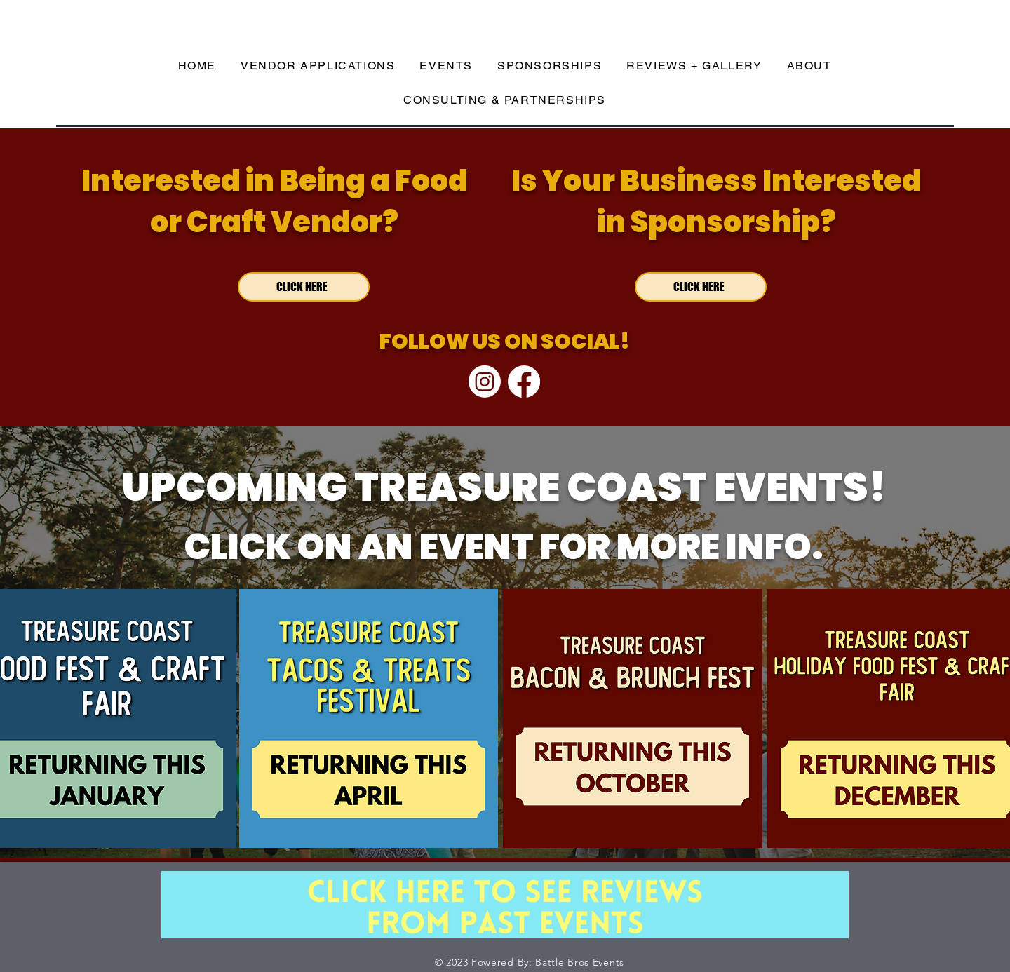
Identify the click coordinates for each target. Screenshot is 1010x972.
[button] (446, 66)
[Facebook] (524, 381)
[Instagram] (485, 381)
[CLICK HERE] (304, 287)
